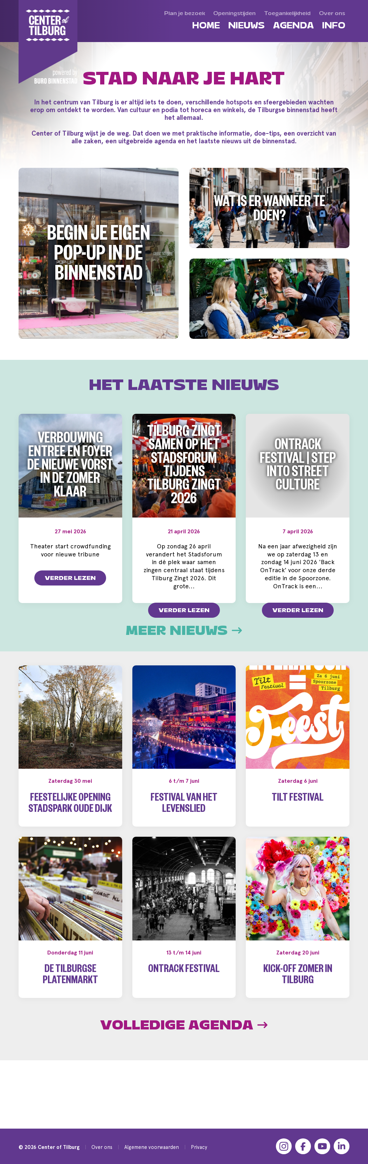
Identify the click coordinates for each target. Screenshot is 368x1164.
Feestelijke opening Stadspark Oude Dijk (70, 836)
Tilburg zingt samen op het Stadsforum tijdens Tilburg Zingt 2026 (184, 467)
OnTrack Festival (184, 1002)
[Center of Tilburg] (48, 42)
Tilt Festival (298, 831)
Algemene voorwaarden (151, 1147)
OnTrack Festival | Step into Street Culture (298, 467)
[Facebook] (303, 1146)
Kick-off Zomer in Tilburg (297, 1008)
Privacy (199, 1147)
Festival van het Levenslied (184, 836)
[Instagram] (284, 1146)
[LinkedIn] (341, 1146)
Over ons (101, 1147)
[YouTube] (322, 1146)
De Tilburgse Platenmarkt (70, 1008)
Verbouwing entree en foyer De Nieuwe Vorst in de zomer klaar (70, 467)
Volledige (184, 1057)
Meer (184, 662)
